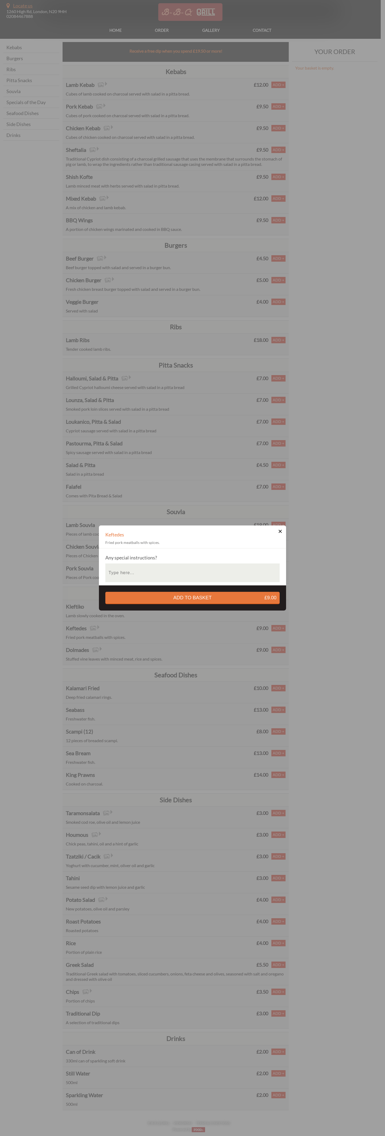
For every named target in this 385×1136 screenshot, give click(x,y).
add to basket (226, 598)
